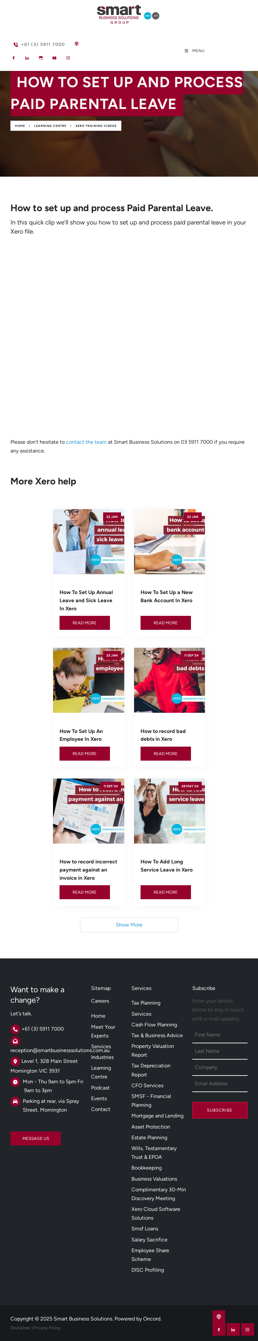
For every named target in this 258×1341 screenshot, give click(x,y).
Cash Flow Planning (154, 1025)
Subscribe (220, 1110)
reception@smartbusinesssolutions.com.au (60, 1050)
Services (101, 1046)
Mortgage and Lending (157, 1116)
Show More (129, 925)
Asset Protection (150, 1127)
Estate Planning (149, 1137)
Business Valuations (154, 1179)
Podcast (100, 1088)
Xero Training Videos (96, 126)
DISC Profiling (147, 1270)
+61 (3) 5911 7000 (29, 41)
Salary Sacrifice (149, 1240)
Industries (102, 1057)
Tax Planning (145, 1003)
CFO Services (147, 1085)
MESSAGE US (23, 1135)
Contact (100, 1109)
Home (20, 126)
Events (99, 1098)
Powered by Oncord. (138, 1319)
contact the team (86, 442)
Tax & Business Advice (157, 1035)
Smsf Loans (144, 1229)
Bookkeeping (146, 1168)
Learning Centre (50, 126)
